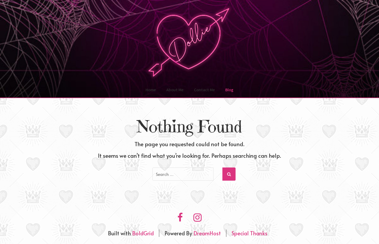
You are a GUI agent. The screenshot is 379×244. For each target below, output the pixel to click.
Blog (229, 90)
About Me (174, 90)
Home (151, 90)
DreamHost (207, 233)
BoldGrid (143, 233)
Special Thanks (249, 233)
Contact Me (204, 90)
